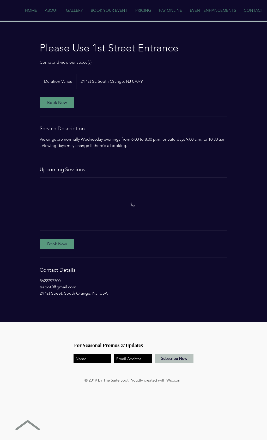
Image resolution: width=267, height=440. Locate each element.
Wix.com (173, 380)
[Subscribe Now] (174, 358)
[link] (57, 102)
